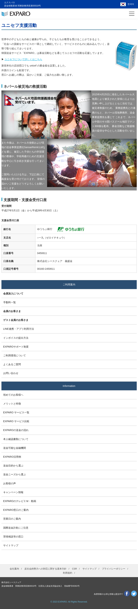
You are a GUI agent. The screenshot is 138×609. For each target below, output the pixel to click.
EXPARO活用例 (12, 456)
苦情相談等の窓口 (13, 536)
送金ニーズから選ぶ (14, 474)
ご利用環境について (14, 355)
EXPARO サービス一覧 (16, 412)
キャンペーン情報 (13, 492)
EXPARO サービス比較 (16, 421)
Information (69, 385)
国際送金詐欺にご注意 (15, 527)
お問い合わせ (10, 373)
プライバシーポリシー (113, 568)
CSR (74, 568)
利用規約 (67, 573)
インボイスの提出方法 (15, 337)
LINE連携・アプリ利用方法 (18, 328)
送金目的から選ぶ (13, 465)
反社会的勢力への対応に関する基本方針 (45, 568)
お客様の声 (9, 483)
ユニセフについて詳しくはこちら (23, 59)
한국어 (131, 4)
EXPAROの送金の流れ (16, 430)
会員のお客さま (12, 311)
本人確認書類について (15, 439)
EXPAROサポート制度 (16, 346)
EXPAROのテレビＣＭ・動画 (19, 501)
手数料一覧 (9, 302)
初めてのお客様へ (13, 394)
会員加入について (13, 293)
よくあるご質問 (12, 364)
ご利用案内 (69, 284)
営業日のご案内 (12, 518)
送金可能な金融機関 (14, 447)
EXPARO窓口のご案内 (16, 509)
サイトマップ (10, 545)
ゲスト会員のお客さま (15, 320)
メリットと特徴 (12, 403)
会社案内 (14, 568)
